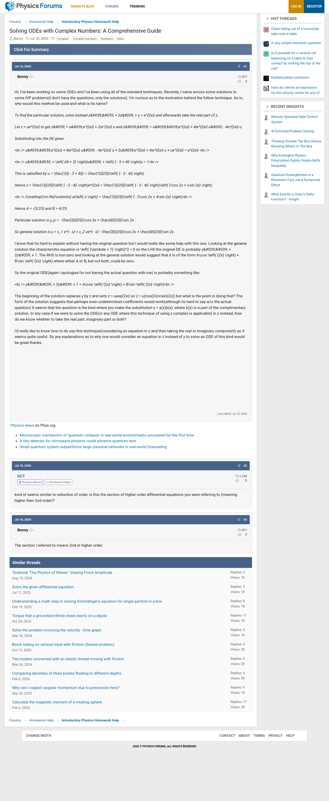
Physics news (44, 462)
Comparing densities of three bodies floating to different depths (88, 710)
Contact (223, 772)
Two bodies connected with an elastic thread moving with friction (90, 695)
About (239, 772)
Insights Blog (104, 6)
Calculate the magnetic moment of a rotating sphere (79, 739)
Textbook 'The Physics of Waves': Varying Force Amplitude (84, 609)
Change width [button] (43, 772)
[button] (120, 6)
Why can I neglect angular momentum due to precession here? (87, 724)
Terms (254, 772)
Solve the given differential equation (65, 623)
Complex (84, 40)
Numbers (128, 40)
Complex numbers (106, 40)
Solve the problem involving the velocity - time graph (78, 667)
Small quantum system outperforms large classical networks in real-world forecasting (115, 483)
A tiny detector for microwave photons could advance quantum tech (99, 477)
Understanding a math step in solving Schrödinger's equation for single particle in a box (109, 638)
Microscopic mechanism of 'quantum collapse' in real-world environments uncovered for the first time (128, 471)
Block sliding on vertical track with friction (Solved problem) (85, 681)
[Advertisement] (130, 415)
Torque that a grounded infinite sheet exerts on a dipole (81, 652)
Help (285, 772)
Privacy (271, 772)
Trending (159, 6)
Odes (142, 40)
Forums (133, 6)
